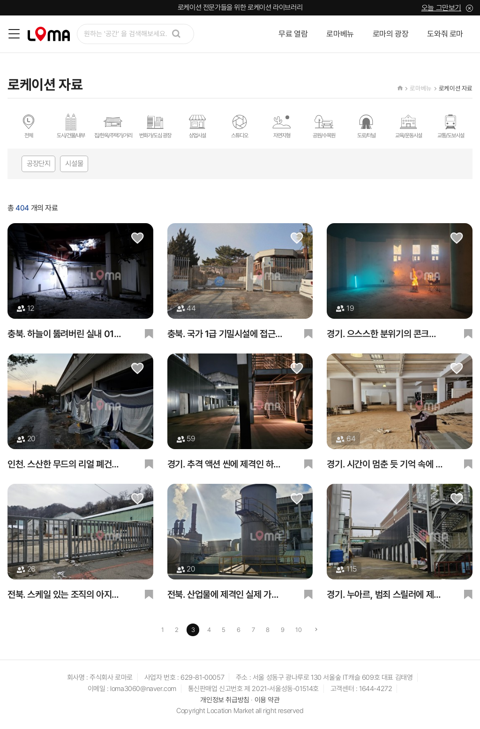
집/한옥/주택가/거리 (113, 126)
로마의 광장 (391, 34)
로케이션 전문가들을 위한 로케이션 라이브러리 (240, 7)
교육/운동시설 (408, 126)
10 (299, 630)
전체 (28, 126)
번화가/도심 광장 (155, 126)
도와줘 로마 (445, 34)
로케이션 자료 (455, 88)
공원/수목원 (324, 126)
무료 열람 (293, 34)
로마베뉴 (339, 34)
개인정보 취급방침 (224, 701)
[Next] (316, 631)
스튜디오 (239, 126)
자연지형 (281, 126)
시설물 (76, 164)
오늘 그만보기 (441, 7)
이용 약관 (267, 701)
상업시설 (197, 126)
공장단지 (39, 164)
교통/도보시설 (450, 126)
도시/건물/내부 (71, 126)
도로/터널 (366, 126)
